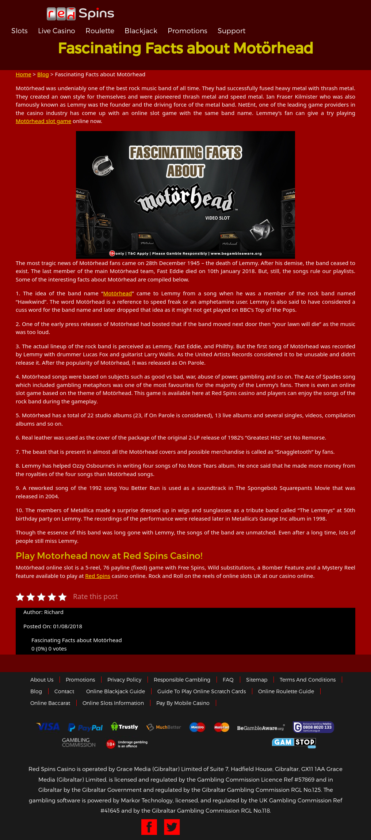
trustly (124, 727)
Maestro (197, 727)
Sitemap (256, 679)
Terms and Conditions (308, 679)
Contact (64, 691)
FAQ (228, 679)
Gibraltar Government (240, 742)
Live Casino (56, 30)
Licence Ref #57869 (287, 779)
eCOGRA (185, 742)
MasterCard (221, 727)
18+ (129, 742)
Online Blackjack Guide (115, 691)
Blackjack (141, 30)
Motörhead (117, 293)
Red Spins (97, 575)
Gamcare (314, 727)
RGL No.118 (255, 810)
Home (23, 74)
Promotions (187, 30)
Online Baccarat (50, 703)
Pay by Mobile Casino (183, 703)
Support (231, 30)
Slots (19, 30)
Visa (47, 727)
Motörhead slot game (43, 120)
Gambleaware (261, 727)
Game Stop (294, 742)
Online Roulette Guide (286, 691)
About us (41, 679)
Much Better (163, 727)
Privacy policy (124, 679)
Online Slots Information (113, 703)
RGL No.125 (306, 789)
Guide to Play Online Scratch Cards (201, 691)
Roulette (99, 30)
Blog (43, 74)
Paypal (85, 727)
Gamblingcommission (79, 742)
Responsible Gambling (182, 679)
